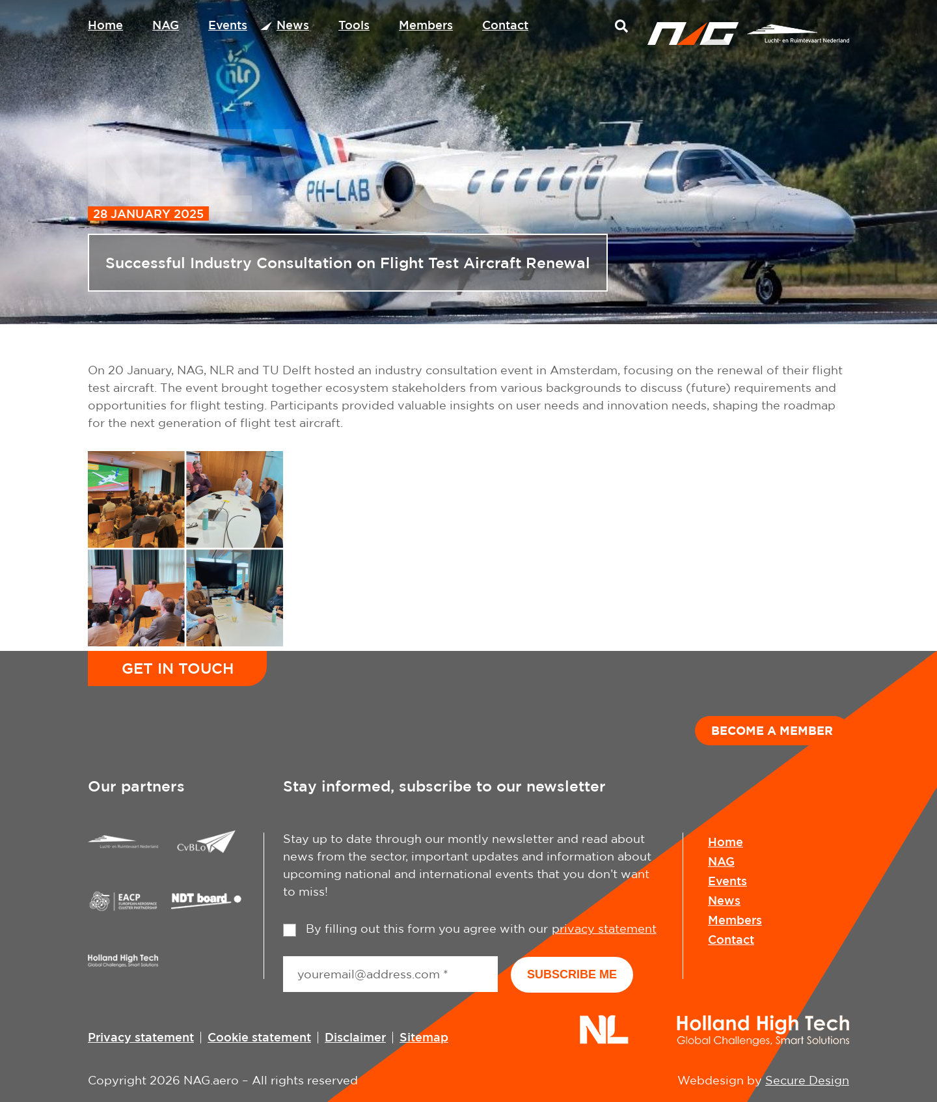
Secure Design (807, 1080)
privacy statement (604, 928)
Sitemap (424, 1036)
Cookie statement (259, 1036)
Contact (505, 24)
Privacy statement (141, 1036)
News (293, 24)
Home (105, 24)
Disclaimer (355, 1036)
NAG (165, 24)
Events (227, 24)
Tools (354, 24)
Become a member (772, 730)
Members (426, 24)
